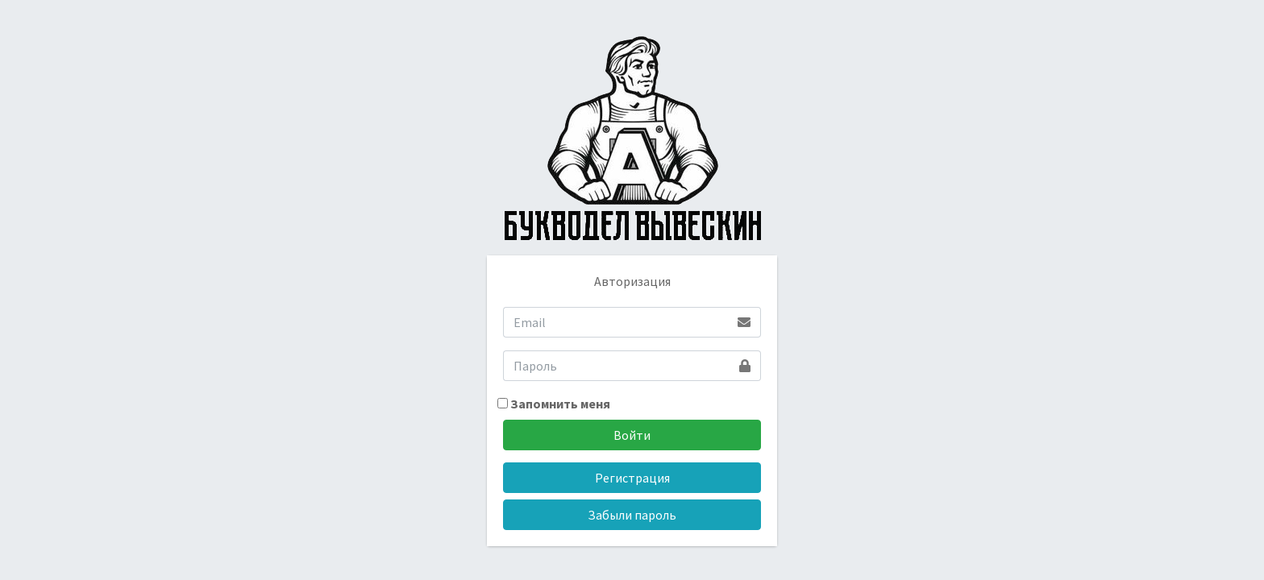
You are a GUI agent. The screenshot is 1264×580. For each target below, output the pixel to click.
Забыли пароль (632, 515)
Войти (632, 435)
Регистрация (632, 478)
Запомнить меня (553, 404)
